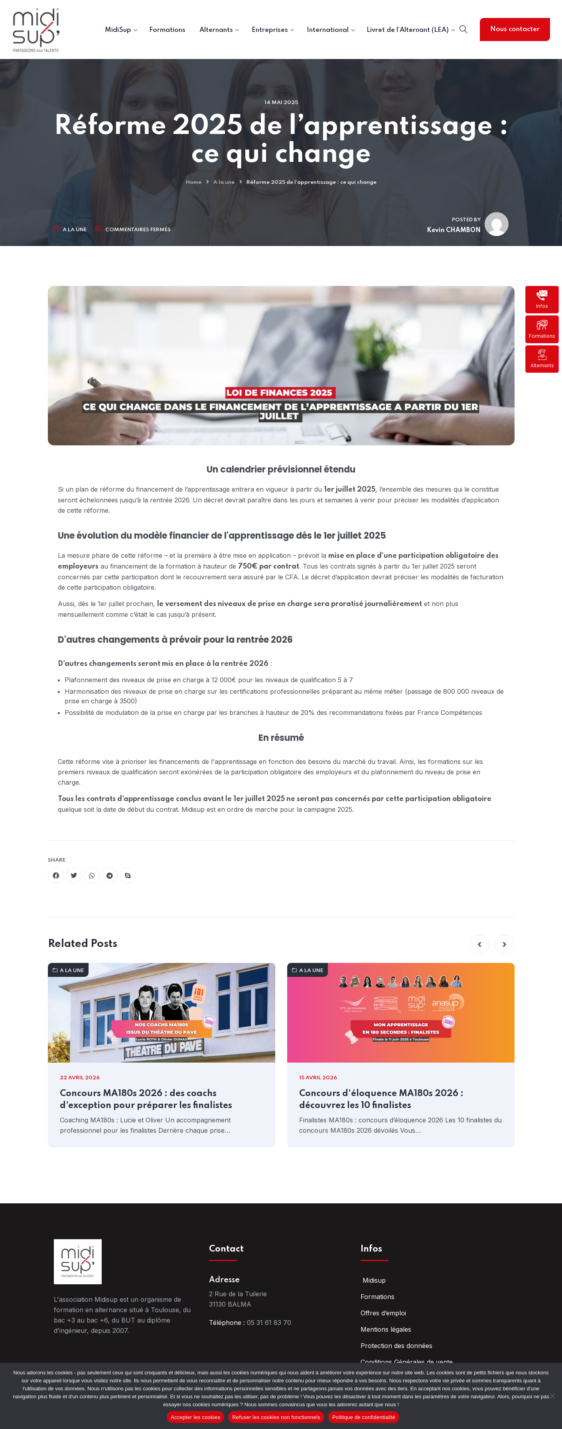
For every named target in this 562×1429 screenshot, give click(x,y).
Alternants (542, 358)
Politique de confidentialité (363, 1417)
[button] (479, 945)
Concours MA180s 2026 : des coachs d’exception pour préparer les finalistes (146, 1099)
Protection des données (396, 1346)
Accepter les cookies (195, 1417)
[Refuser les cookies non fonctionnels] (552, 1396)
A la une (224, 182)
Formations (542, 329)
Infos (542, 299)
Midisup (373, 1280)
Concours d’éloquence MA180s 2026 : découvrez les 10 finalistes (381, 1099)
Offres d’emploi (383, 1313)
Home (193, 182)
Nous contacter (515, 29)
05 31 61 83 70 (269, 1323)
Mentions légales (386, 1329)
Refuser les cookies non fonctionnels (276, 1417)
